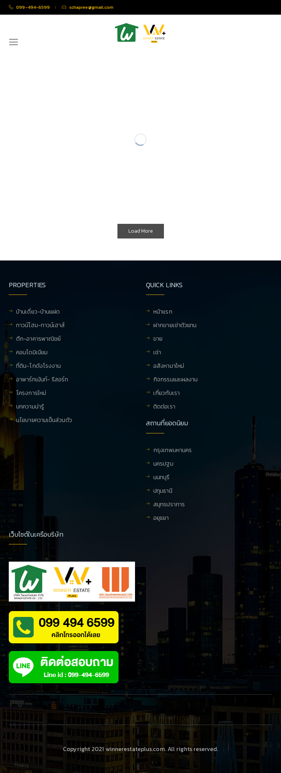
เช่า (157, 352)
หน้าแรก (162, 312)
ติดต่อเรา (164, 407)
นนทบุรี (161, 477)
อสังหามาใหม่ (168, 366)
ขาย (157, 339)
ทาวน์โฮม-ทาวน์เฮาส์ (40, 325)
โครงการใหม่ (31, 393)
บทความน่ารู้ (30, 407)
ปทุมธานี (162, 491)
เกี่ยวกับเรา (166, 393)
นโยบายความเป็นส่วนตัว (44, 420)
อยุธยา (161, 518)
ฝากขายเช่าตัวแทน (174, 325)
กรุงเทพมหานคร (172, 450)
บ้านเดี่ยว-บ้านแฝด (38, 312)
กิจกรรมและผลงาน (175, 380)
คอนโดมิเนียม (32, 352)
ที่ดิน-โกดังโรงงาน (38, 366)
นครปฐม (163, 464)
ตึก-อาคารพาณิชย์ (38, 339)
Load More (140, 231)
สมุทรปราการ (169, 504)
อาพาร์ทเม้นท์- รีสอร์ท (42, 380)
